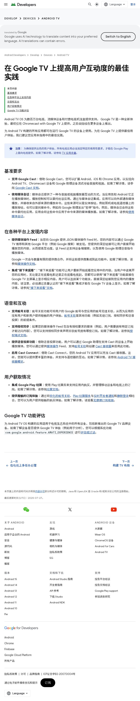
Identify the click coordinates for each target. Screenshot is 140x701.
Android (9, 528)
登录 (133, 4)
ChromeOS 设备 (104, 540)
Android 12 (10, 596)
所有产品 (9, 660)
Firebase (9, 649)
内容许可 (40, 491)
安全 (6, 540)
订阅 (48, 683)
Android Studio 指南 (61, 579)
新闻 (6, 552)
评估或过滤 (88, 432)
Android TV (51, 18)
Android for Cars (104, 546)
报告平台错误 (102, 579)
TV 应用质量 (69, 153)
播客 (6, 563)
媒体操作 (52, 346)
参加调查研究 (102, 596)
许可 (23, 674)
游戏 (52, 528)
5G (51, 558)
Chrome (9, 643)
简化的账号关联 (60, 396)
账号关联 (70, 316)
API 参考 (54, 590)
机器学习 (55, 534)
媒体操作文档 (26, 264)
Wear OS (100, 534)
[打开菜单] (5, 4)
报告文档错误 (102, 585)
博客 (6, 558)
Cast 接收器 (103, 346)
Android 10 (10, 608)
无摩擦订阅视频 (103, 400)
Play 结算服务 (82, 396)
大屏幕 (98, 528)
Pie (6, 614)
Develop (11, 18)
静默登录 (123, 396)
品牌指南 (35, 674)
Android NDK (57, 602)
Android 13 (10, 590)
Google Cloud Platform (18, 655)
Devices (29, 18)
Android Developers (15, 55)
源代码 (8, 546)
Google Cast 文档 (27, 188)
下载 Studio (56, 596)
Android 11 (10, 602)
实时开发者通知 (104, 396)
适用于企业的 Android (17, 534)
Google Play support (106, 590)
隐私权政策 (56, 552)
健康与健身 (56, 540)
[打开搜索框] (90, 4)
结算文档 (52, 389)
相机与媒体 (56, 546)
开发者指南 (56, 585)
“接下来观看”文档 (40, 288)
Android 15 (10, 579)
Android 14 (10, 585)
